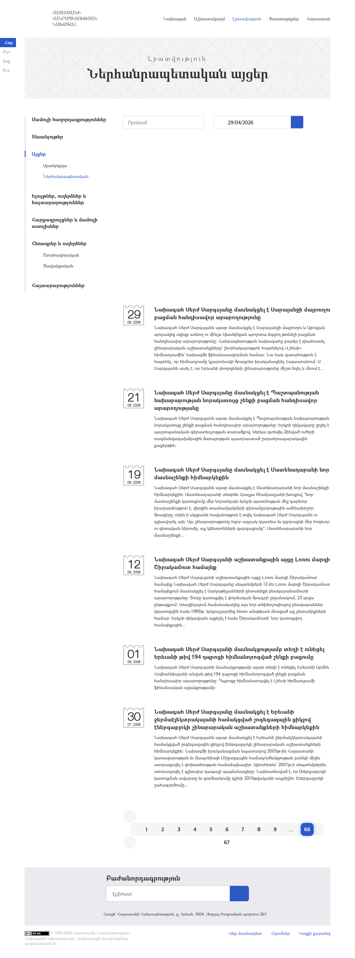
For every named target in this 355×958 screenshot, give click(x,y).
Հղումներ (280, 933)
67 (227, 842)
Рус (6, 52)
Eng (6, 61)
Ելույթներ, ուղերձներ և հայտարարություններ (59, 198)
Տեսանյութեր (47, 136)
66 (307, 829)
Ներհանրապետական (66, 176)
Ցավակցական (58, 266)
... (221, 122)
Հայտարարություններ (58, 285)
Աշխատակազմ (209, 19)
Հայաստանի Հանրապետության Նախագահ (74, 18)
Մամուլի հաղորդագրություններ (69, 119)
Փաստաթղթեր (284, 19)
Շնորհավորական (61, 255)
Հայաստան (318, 19)
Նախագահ (174, 19)
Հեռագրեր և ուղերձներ (59, 243)
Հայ (9, 42)
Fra (6, 70)
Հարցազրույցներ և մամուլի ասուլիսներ (64, 222)
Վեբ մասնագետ (245, 933)
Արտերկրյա (55, 165)
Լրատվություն (247, 19)
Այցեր (39, 154)
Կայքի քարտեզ (314, 933)
